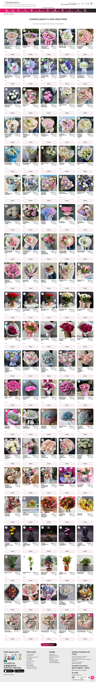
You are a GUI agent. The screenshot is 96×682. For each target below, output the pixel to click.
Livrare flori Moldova (31, 666)
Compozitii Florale (55, 11)
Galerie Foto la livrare (54, 655)
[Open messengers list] (92, 678)
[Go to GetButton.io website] (92, 680)
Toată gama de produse (31, 668)
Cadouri (62, 11)
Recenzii (51, 658)
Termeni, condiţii (30, 661)
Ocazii (31, 11)
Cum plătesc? (29, 658)
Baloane (48, 11)
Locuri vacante (29, 664)
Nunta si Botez (78, 11)
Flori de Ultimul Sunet (39, 11)
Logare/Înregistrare (53, 661)
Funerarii (85, 11)
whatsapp (74, 679)
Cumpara (12, 54)
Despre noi (28, 662)
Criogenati (12, 11)
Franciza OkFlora (30, 654)
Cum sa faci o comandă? (32, 657)
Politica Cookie (29, 665)
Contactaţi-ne (29, 655)
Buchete (18, 11)
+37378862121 (65, 4)
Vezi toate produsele (49, 644)
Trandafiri (6, 11)
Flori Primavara (25, 11)
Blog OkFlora (52, 654)
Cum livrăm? (29, 659)
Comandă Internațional (54, 662)
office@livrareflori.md (77, 675)
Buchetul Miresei (69, 11)
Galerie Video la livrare (54, 657)
